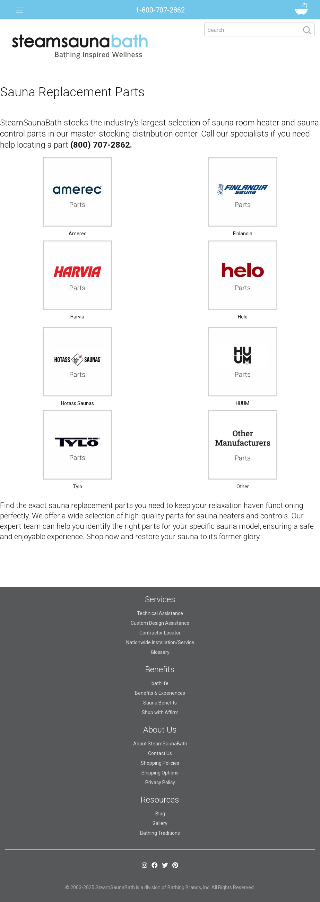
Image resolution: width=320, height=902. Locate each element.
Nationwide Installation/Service (160, 642)
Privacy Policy (160, 782)
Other (242, 486)
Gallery (160, 823)
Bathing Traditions (160, 833)
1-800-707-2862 (160, 10)
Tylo (77, 486)
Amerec (77, 233)
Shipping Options (160, 773)
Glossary (160, 652)
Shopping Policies (160, 763)
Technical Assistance (160, 613)
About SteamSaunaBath (160, 743)
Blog (160, 813)
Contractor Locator (160, 633)
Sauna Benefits (160, 703)
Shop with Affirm (160, 712)
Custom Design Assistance (160, 623)
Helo (243, 316)
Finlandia (242, 233)
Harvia (77, 316)
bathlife (160, 683)
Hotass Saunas (77, 403)
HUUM (242, 403)
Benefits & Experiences (160, 693)
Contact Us (160, 753)
